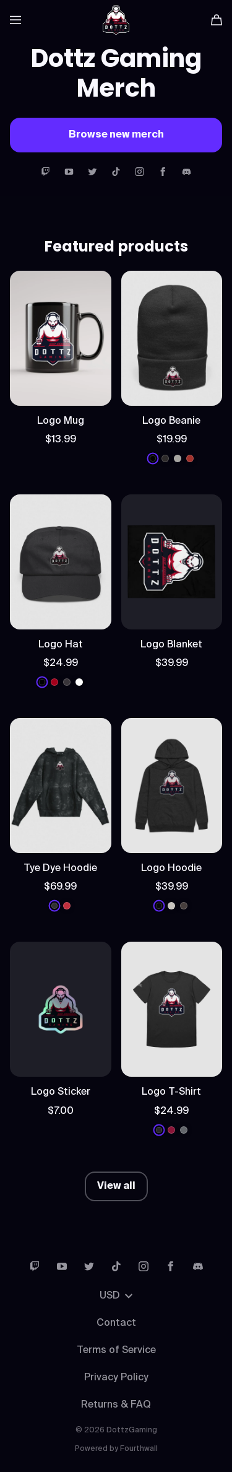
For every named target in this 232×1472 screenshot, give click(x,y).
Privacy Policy (116, 1378)
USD (116, 1296)
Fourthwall (139, 1449)
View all (116, 1186)
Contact (116, 1323)
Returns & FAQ (116, 1405)
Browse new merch (116, 135)
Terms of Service (116, 1351)
